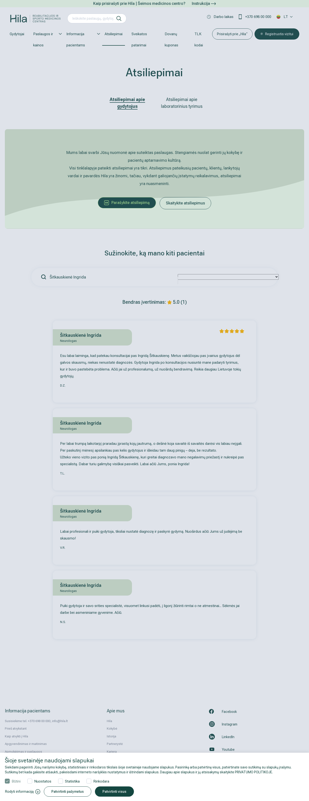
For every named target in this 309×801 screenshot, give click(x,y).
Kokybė (112, 728)
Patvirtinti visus (114, 791)
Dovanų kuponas (171, 39)
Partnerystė (115, 744)
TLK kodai (198, 39)
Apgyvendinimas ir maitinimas (26, 744)
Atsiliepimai (114, 34)
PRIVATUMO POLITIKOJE (253, 772)
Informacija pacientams (80, 39)
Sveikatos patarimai (139, 39)
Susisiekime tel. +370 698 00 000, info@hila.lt (36, 721)
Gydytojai (17, 34)
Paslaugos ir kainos (45, 39)
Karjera (112, 751)
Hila (109, 721)
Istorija (111, 736)
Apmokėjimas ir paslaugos (23, 751)
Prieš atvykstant (16, 728)
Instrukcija (204, 3)
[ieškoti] (119, 18)
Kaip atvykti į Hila (16, 736)
